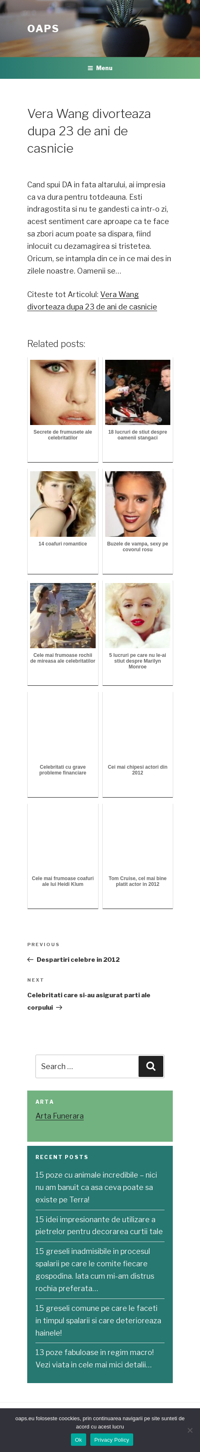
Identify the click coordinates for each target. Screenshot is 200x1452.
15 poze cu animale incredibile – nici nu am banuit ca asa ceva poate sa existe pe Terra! (96, 1187)
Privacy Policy (111, 1440)
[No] (190, 1430)
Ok (78, 1440)
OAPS (43, 29)
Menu (100, 67)
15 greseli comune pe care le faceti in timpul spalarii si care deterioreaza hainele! (98, 1320)
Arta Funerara (59, 1116)
